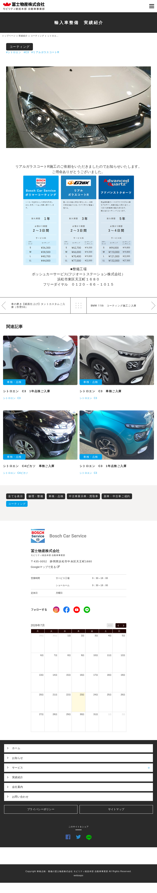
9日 (82, 655)
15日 (68, 675)
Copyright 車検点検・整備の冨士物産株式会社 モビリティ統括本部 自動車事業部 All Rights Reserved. (79, 871)
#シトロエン (13, 52)
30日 (55, 635)
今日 (110, 625)
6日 (42, 655)
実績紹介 (17, 777)
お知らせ (17, 758)
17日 (95, 675)
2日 (82, 635)
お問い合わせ (20, 796)
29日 (41, 635)
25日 (109, 695)
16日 (82, 675)
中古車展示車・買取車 (83, 496)
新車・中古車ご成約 (117, 496)
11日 (109, 655)
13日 (41, 675)
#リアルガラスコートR (45, 52)
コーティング (20, 46)
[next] (123, 625)
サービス (82, 767)
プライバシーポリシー (40, 809)
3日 (96, 635)
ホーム (16, 748)
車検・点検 (56, 496)
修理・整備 (35, 496)
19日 (123, 675)
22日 (68, 695)
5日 (123, 635)
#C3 (26, 52)
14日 (55, 675)
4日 (109, 635)
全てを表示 (15, 496)
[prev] (118, 625)
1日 (69, 635)
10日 (95, 655)
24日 (95, 695)
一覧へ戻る (78, 305)
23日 (82, 695)
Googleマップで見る (45, 566)
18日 (109, 675)
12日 (123, 655)
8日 (69, 655)
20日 (41, 695)
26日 (123, 695)
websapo (78, 875)
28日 (55, 714)
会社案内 (17, 786)
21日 (55, 695)
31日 (95, 714)
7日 (55, 655)
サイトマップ (116, 809)
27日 (41, 714)
